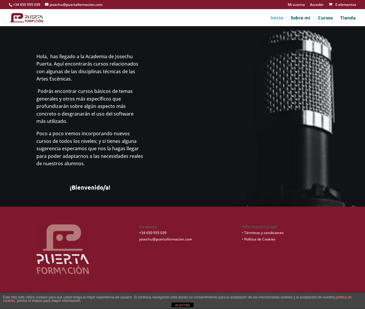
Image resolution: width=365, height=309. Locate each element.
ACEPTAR (182, 305)
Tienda (348, 18)
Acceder (317, 5)
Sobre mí (300, 18)
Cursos (325, 18)
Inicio (277, 18)
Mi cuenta (296, 5)
